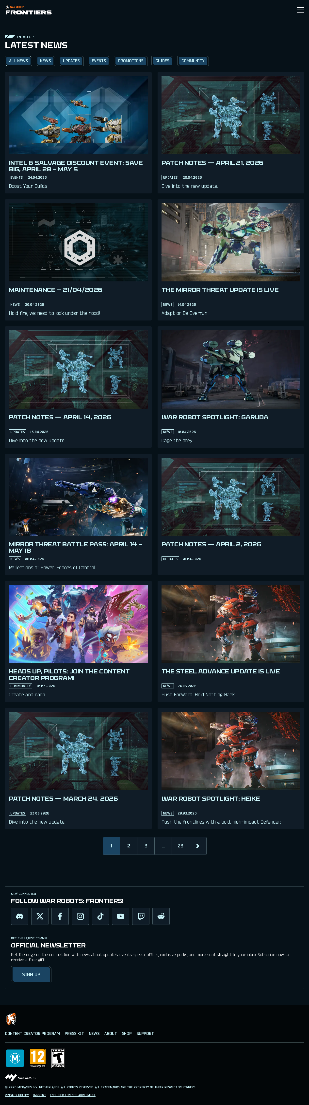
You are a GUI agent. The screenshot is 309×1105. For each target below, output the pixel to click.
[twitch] (140, 916)
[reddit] (161, 916)
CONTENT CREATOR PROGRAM (32, 1033)
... (163, 846)
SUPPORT (145, 1033)
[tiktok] (100, 916)
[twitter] (40, 916)
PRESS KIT (74, 1033)
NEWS (94, 1033)
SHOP (127, 1033)
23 (180, 846)
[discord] (19, 916)
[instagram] (80, 916)
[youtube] (120, 916)
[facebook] (60, 916)
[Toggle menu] (300, 9)
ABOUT (110, 1033)
